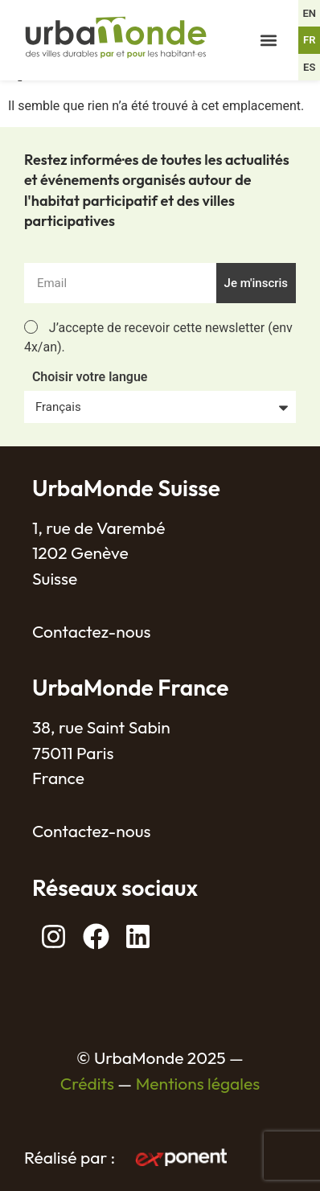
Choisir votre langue (90, 377)
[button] (268, 40)
